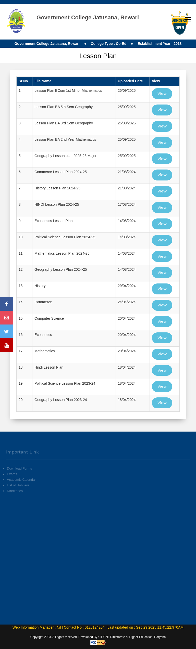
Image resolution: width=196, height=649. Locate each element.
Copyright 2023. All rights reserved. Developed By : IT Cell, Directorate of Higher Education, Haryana (98, 637)
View (162, 93)
